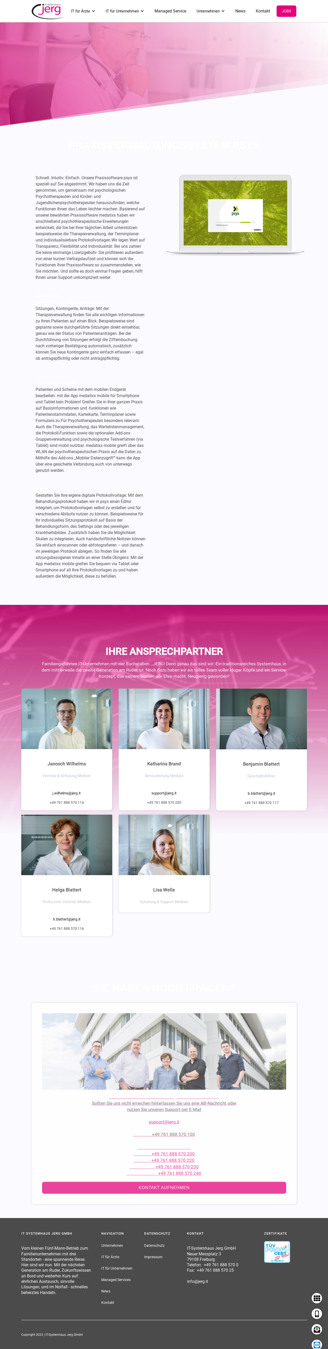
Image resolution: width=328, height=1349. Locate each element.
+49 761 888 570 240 (179, 1186)
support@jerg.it (164, 793)
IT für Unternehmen (122, 11)
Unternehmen (208, 11)
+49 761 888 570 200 (173, 1166)
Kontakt (263, 11)
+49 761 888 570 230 (176, 1179)
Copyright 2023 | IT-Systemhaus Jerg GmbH (52, 1335)
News (240, 11)
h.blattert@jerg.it (67, 919)
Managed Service (170, 11)
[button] (83, 11)
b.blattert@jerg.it (261, 793)
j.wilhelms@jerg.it (66, 793)
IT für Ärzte (80, 11)
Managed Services (116, 1280)
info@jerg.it (197, 1281)
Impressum (153, 1257)
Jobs (286, 11)
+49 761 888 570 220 (173, 1173)
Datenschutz (154, 1245)
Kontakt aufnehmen (164, 1200)
